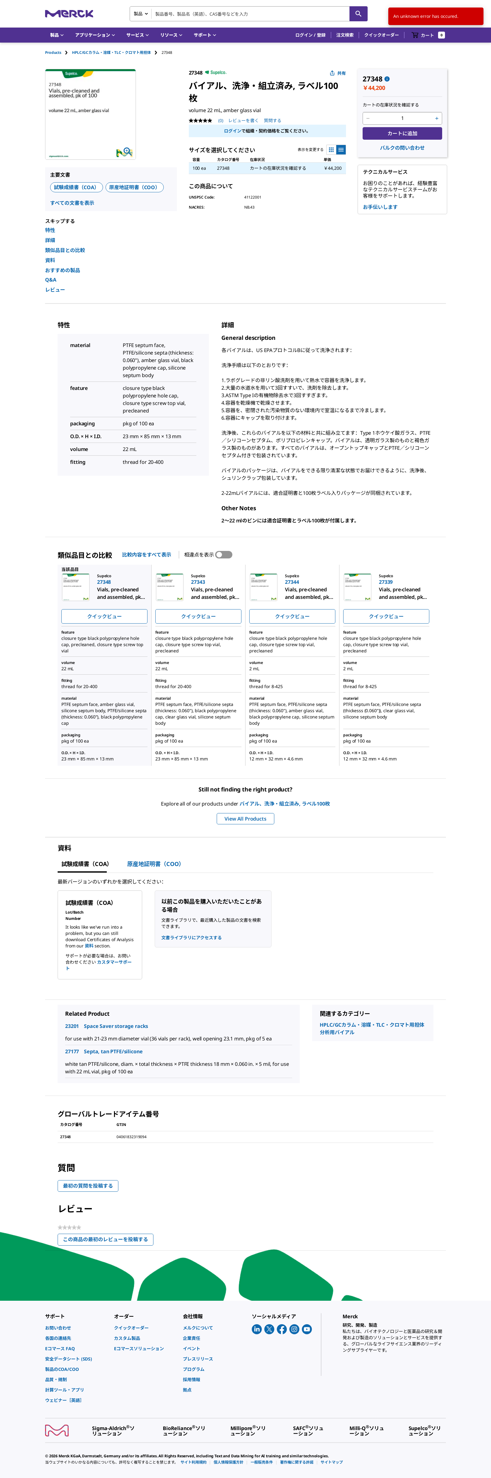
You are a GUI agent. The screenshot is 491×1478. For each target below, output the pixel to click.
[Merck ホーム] (69, 13)
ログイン (232, 131)
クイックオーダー (381, 35)
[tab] (58, 52)
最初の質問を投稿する (88, 1185)
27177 (72, 1051)
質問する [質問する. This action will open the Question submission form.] (273, 120)
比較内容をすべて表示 (146, 555)
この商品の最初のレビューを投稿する (108, 1241)
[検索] (358, 13)
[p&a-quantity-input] (402, 118)
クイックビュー (104, 616)
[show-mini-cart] (428, 35)
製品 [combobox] (138, 14)
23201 (72, 1026)
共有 (338, 73)
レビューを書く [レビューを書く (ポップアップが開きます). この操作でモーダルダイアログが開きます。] (243, 120)
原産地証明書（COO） (134, 187)
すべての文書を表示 (72, 203)
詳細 (50, 240)
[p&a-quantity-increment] (437, 118)
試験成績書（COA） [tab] (86, 864)
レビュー (55, 289)
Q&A (50, 279)
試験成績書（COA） (76, 187)
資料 (50, 260)
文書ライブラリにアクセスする (191, 938)
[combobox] (249, 13)
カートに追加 (402, 133)
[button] (310, 35)
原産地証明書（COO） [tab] (155, 864)
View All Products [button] (245, 818)
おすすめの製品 (62, 270)
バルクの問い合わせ (402, 148)
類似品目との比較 (65, 250)
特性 (50, 230)
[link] (76, 1328)
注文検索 (345, 35)
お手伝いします (380, 207)
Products (53, 52)
